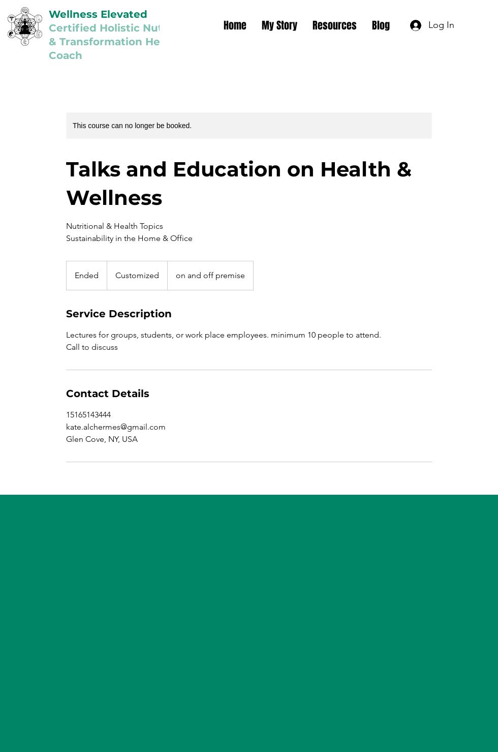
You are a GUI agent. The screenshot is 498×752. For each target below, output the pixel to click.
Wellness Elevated (98, 14)
